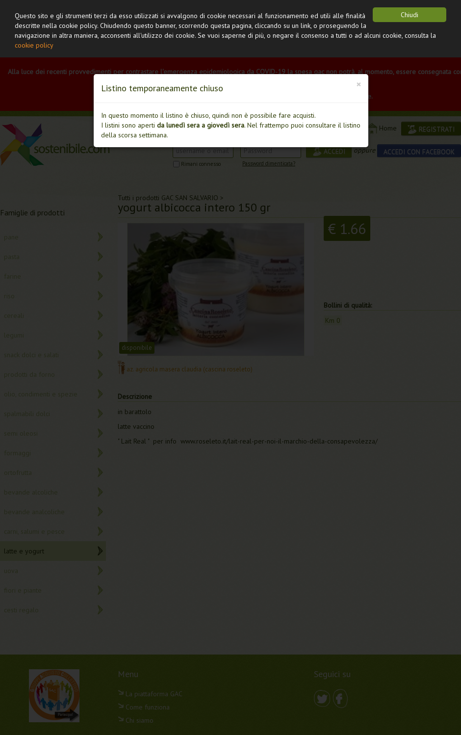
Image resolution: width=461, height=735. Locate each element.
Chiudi (409, 14)
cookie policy (34, 45)
